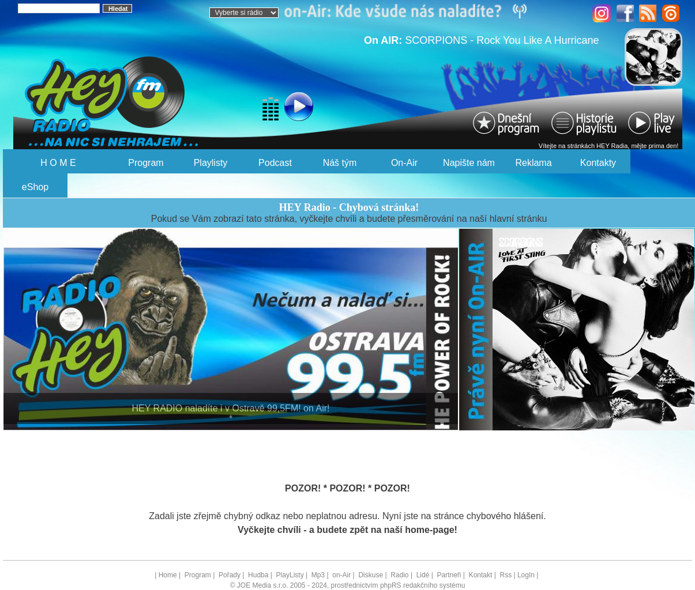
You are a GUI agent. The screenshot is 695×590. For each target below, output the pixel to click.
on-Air (341, 575)
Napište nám (469, 163)
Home (168, 575)
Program (145, 163)
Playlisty (211, 163)
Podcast (275, 163)
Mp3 (318, 575)
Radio (399, 575)
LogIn (526, 575)
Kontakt (481, 575)
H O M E (58, 163)
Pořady (230, 575)
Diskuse (370, 575)
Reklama (533, 163)
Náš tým (340, 163)
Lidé (423, 575)
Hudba (258, 575)
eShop (35, 187)
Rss (505, 575)
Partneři (449, 575)
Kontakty (598, 163)
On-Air (404, 163)
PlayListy (290, 575)
